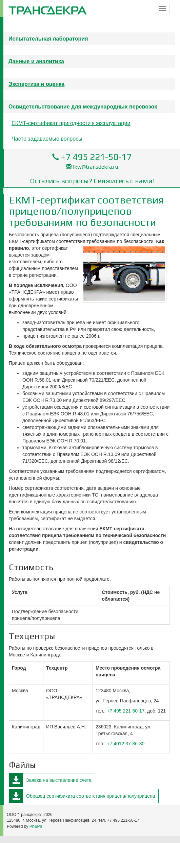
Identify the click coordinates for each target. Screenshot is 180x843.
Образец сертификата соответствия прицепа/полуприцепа (90, 796)
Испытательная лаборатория (48, 38)
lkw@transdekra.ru (95, 167)
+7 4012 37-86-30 (125, 743)
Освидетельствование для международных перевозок (82, 106)
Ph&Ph (35, 826)
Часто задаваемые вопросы (47, 139)
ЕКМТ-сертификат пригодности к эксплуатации (71, 123)
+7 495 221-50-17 (96, 157)
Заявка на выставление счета (59, 780)
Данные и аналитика (36, 61)
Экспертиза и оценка (36, 84)
